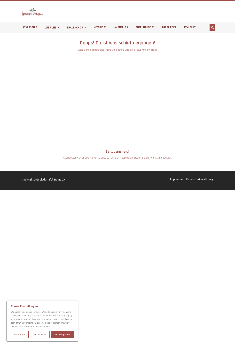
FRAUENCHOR (75, 28)
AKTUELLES (121, 28)
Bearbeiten (19, 334)
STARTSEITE (29, 28)
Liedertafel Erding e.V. (39, 12)
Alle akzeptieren (62, 334)
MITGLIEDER (169, 28)
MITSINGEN (100, 28)
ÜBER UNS (50, 28)
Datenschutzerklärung (199, 180)
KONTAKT (190, 28)
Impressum (176, 180)
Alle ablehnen (40, 334)
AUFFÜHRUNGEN (145, 28)
